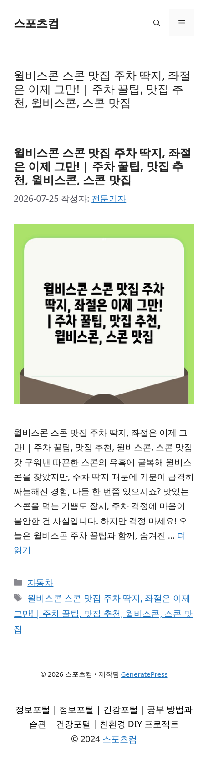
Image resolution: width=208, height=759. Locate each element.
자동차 (40, 583)
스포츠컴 (36, 22)
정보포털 (32, 709)
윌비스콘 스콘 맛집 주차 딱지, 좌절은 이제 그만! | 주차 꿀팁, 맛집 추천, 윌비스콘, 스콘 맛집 (102, 166)
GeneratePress (144, 674)
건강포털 (120, 709)
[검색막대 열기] (156, 22)
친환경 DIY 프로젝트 (139, 724)
